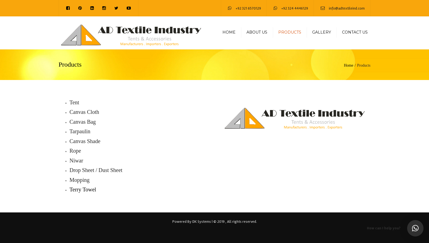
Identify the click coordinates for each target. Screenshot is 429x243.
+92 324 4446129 (294, 8)
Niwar (76, 161)
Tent (74, 102)
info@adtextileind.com (347, 8)
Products (289, 32)
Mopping (79, 180)
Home (229, 32)
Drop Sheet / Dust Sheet (95, 170)
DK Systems (201, 221)
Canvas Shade (84, 141)
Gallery (321, 32)
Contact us (355, 32)
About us (257, 32)
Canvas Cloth (84, 112)
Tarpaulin (79, 131)
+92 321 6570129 (248, 8)
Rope (75, 151)
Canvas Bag (82, 122)
